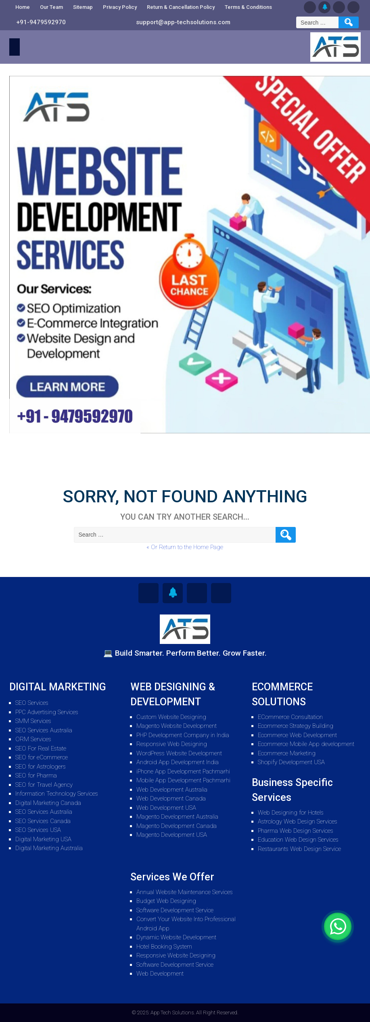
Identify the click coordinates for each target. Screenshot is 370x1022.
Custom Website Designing (171, 717)
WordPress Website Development (179, 753)
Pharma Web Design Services (295, 830)
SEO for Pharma (36, 775)
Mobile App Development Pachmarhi (183, 780)
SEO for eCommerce (41, 757)
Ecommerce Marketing (287, 753)
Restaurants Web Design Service (299, 849)
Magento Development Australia (177, 816)
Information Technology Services (56, 793)
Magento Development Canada (176, 826)
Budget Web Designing (166, 901)
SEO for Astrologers (40, 766)
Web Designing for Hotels (291, 812)
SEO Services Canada (43, 821)
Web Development (160, 973)
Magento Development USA (171, 834)
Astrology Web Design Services (297, 821)
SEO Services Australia (43, 730)
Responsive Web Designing (171, 744)
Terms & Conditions (248, 7)
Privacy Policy (120, 7)
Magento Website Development (176, 725)
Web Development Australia (171, 789)
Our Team (51, 7)
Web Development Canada (171, 798)
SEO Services (31, 702)
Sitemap (83, 7)
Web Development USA (166, 807)
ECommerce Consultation (290, 717)
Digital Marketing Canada (48, 803)
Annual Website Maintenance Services (184, 892)
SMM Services (33, 721)
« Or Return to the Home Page (184, 547)
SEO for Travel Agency (44, 784)
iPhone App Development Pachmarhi (183, 771)
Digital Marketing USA (43, 839)
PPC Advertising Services (46, 712)
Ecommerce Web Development (297, 735)
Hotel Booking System (164, 946)
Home (22, 7)
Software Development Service (174, 910)
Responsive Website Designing (175, 955)
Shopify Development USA (291, 762)
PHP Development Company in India (182, 735)
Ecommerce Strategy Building (295, 725)
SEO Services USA (38, 830)
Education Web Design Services (298, 839)
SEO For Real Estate (40, 748)
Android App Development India (177, 762)
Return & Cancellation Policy (181, 7)
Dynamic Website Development (176, 937)
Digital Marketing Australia (49, 848)
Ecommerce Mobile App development (306, 744)
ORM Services (33, 739)
